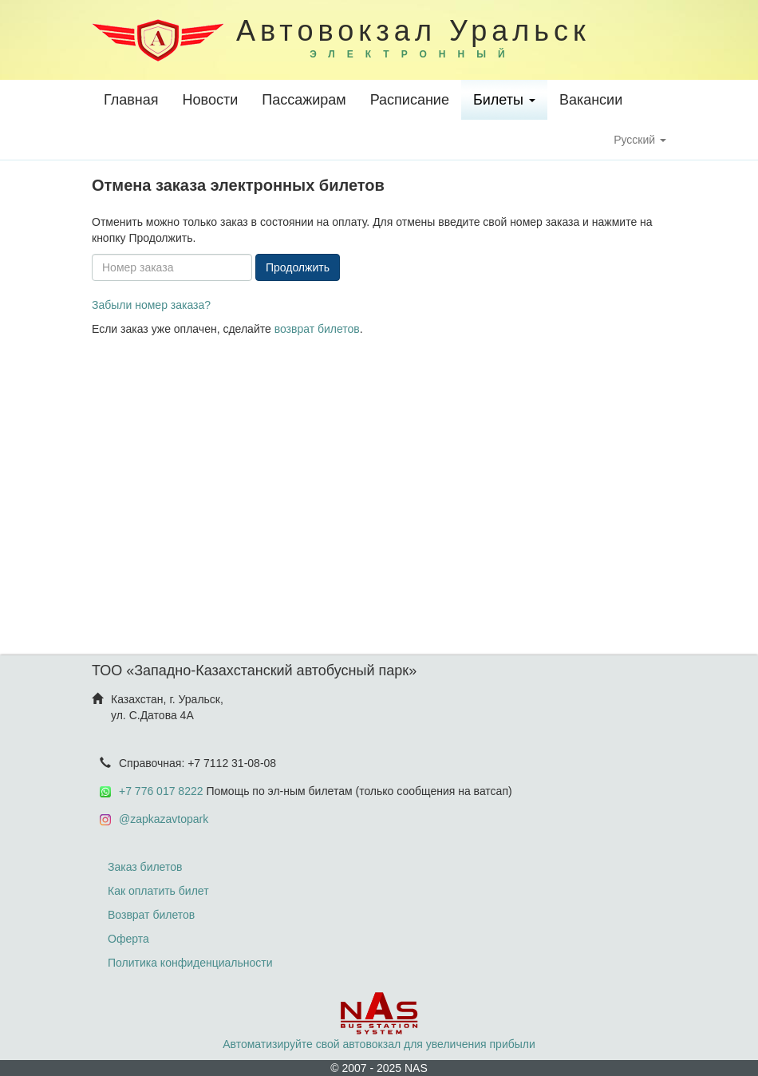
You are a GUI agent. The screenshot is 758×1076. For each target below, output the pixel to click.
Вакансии (590, 100)
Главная (131, 100)
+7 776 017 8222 (161, 791)
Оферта (128, 938)
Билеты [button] (504, 100)
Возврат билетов (151, 914)
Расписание (409, 100)
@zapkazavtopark (163, 819)
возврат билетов (317, 328)
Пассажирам (303, 100)
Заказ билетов (145, 866)
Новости (211, 100)
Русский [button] (640, 139)
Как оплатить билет (158, 890)
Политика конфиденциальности (190, 962)
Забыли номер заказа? (151, 305)
